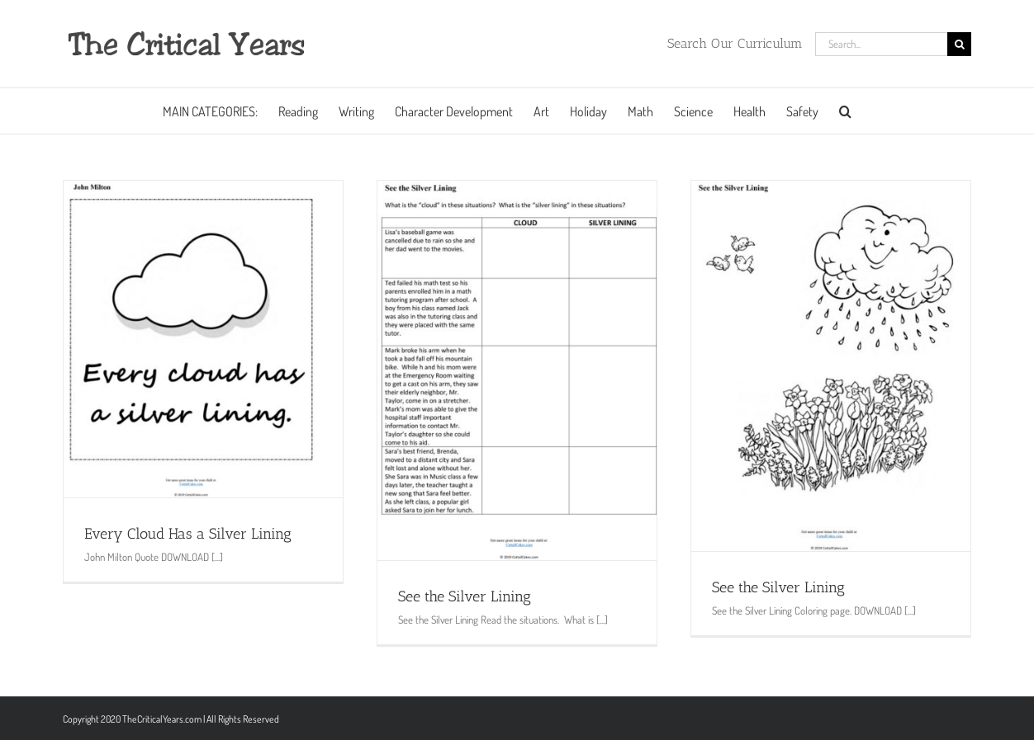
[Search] (959, 44)
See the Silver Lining (464, 596)
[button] (845, 111)
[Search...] (881, 44)
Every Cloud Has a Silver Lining (188, 534)
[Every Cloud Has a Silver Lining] (203, 339)
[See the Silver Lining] (517, 370)
